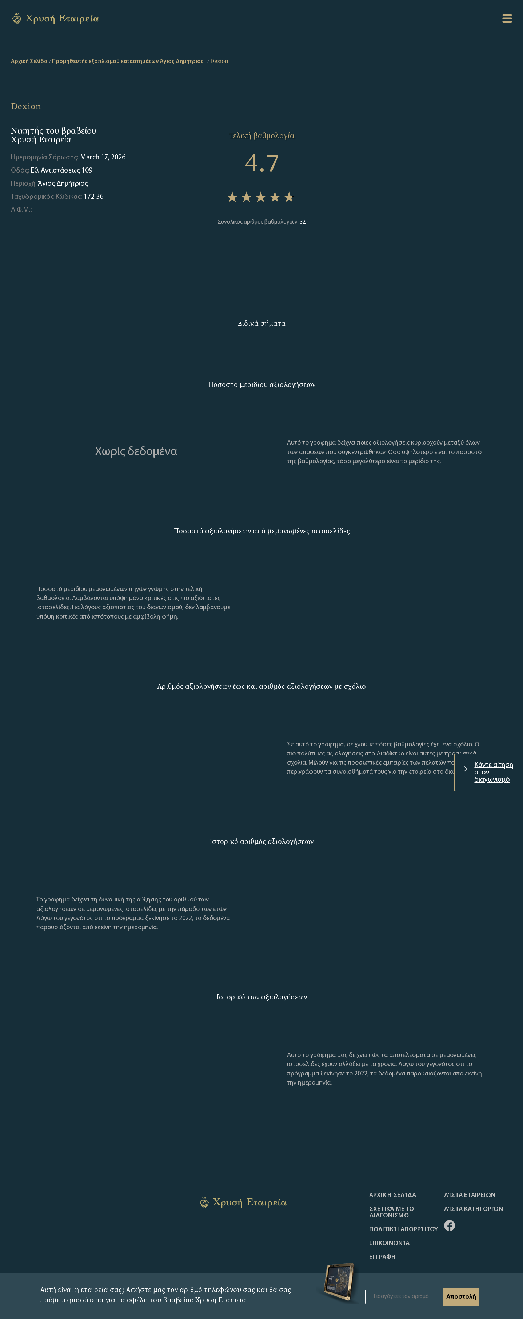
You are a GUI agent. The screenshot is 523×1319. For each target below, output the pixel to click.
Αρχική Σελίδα (392, 1195)
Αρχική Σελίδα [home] (29, 61)
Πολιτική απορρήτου (403, 1230)
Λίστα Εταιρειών (469, 1195)
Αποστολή (461, 1297)
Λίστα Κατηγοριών (473, 1209)
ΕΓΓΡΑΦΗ (382, 1257)
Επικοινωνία (389, 1243)
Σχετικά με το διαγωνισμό (391, 1212)
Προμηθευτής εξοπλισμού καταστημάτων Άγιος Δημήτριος (128, 61)
